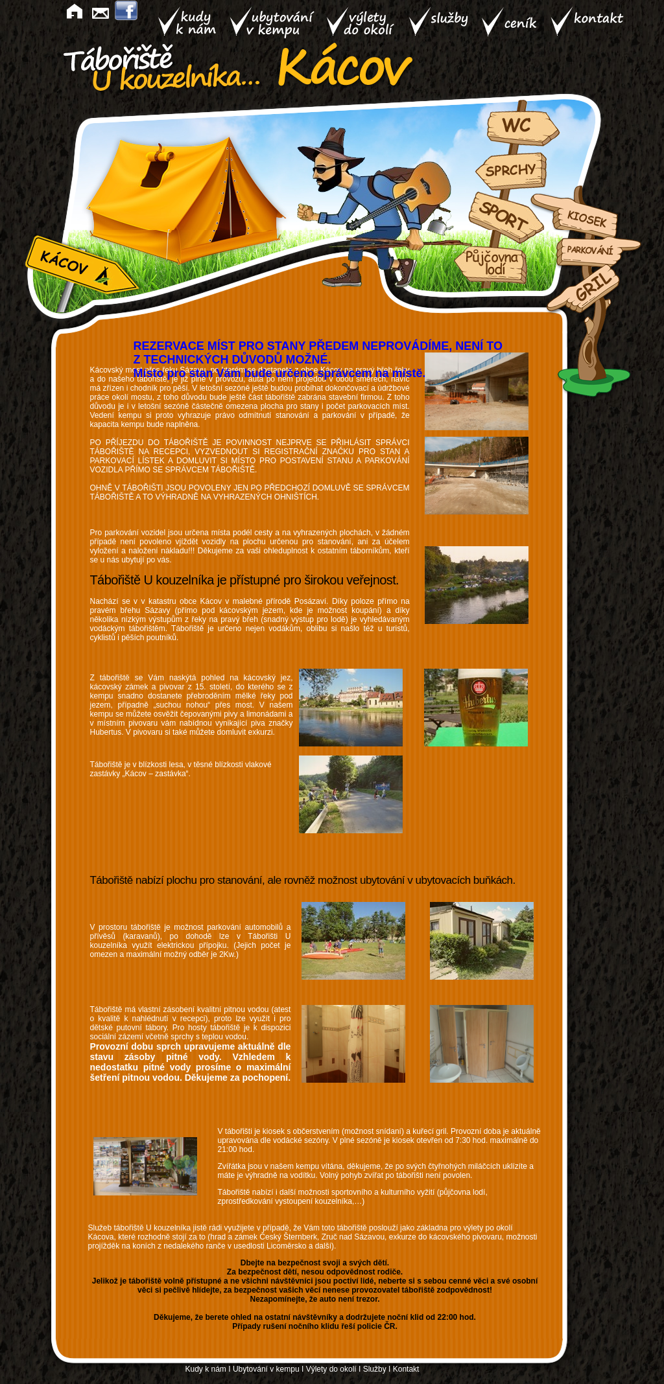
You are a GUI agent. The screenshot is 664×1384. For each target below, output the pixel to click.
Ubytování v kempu (266, 1369)
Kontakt (406, 1369)
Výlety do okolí (331, 1369)
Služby (374, 1369)
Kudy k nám (205, 1369)
